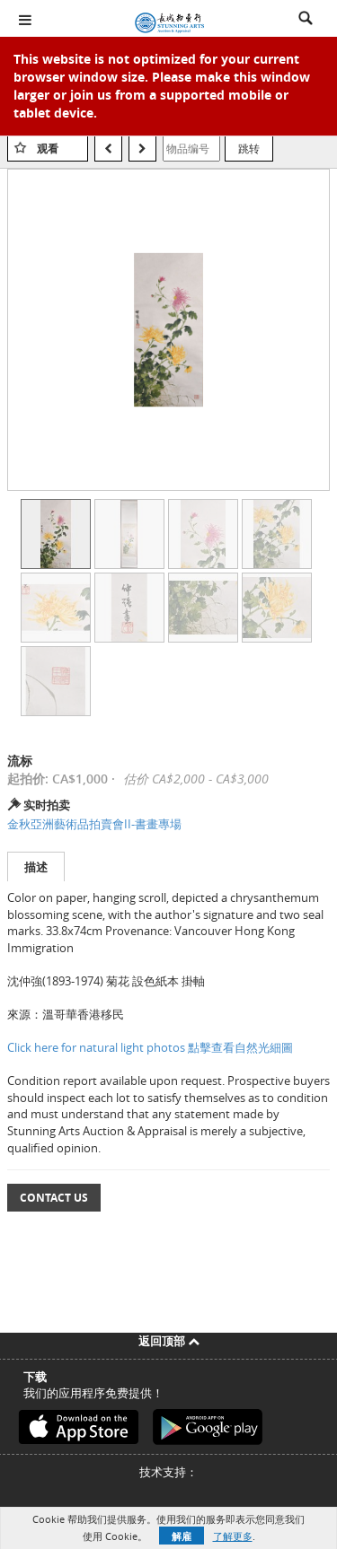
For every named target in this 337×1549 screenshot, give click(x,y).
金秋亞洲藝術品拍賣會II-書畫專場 (94, 824)
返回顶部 (169, 1341)
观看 (47, 148)
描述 (36, 867)
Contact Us (54, 1197)
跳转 (249, 148)
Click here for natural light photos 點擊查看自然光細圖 (150, 1047)
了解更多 (233, 1536)
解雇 (181, 1536)
